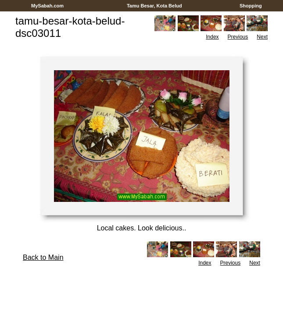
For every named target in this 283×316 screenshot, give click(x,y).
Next (262, 37)
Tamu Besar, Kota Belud (154, 5)
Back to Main (43, 257)
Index (212, 37)
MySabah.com (47, 5)
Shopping (251, 5)
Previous (238, 37)
